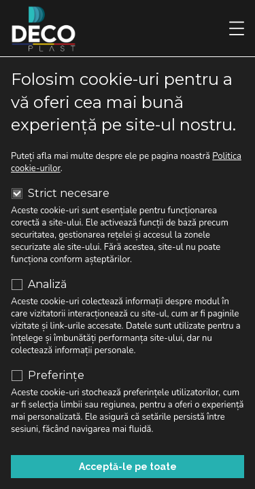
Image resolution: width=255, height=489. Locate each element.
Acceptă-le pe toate (128, 466)
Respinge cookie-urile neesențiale (127, 432)
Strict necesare (60, 193)
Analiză (39, 284)
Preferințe (48, 375)
